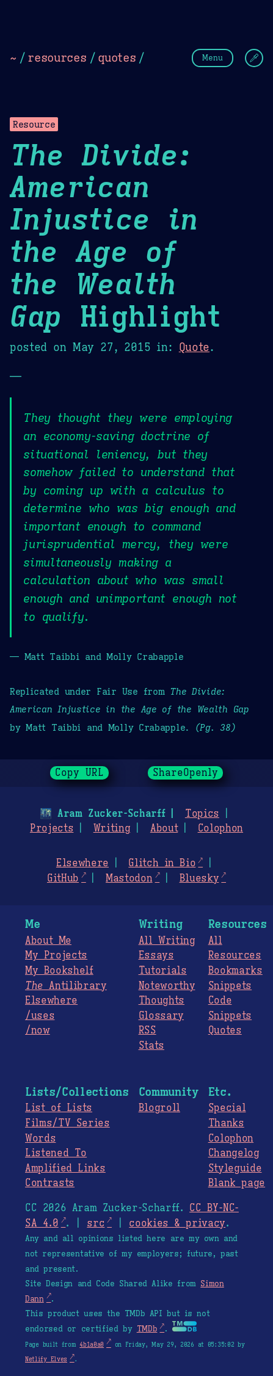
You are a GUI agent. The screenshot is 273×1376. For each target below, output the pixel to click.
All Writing (167, 941)
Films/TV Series (67, 1123)
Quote (194, 347)
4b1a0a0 (91, 1345)
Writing (112, 828)
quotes (117, 57)
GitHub (63, 878)
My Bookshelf (59, 971)
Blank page (236, 1183)
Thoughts (161, 1000)
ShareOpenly (185, 773)
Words (40, 1138)
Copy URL (79, 773)
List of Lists (58, 1108)
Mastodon (129, 878)
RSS (147, 1030)
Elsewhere (82, 863)
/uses (39, 1016)
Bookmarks (235, 971)
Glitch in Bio (161, 863)
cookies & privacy (177, 1223)
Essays (156, 955)
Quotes (225, 1030)
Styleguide (235, 1168)
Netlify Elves (46, 1359)
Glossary (161, 1016)
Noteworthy (167, 986)
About (164, 828)
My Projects (56, 955)
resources (56, 57)
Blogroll (159, 1108)
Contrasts (50, 1183)
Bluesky (199, 878)
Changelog (234, 1153)
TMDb (147, 1329)
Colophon (220, 828)
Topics (202, 814)
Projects (51, 828)
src (95, 1223)
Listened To (56, 1153)
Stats (151, 1046)
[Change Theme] (254, 58)
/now (37, 1030)
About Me (48, 941)
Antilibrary (66, 986)
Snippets (230, 986)
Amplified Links (65, 1168)
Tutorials (163, 971)
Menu (212, 58)
